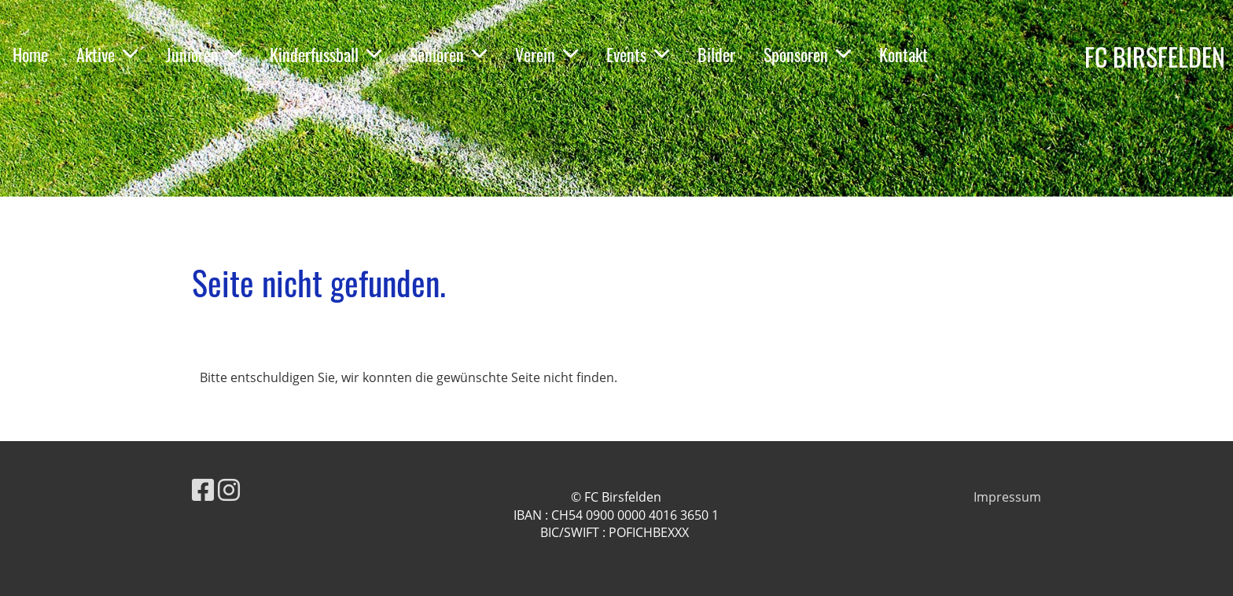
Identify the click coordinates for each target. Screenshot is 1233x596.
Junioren (203, 54)
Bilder (716, 54)
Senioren (448, 54)
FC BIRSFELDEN (1154, 57)
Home (30, 54)
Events (637, 54)
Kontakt (903, 54)
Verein (546, 54)
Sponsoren (807, 54)
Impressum (1007, 497)
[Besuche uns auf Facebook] (203, 489)
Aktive (107, 54)
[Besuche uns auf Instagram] (229, 489)
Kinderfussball (325, 54)
